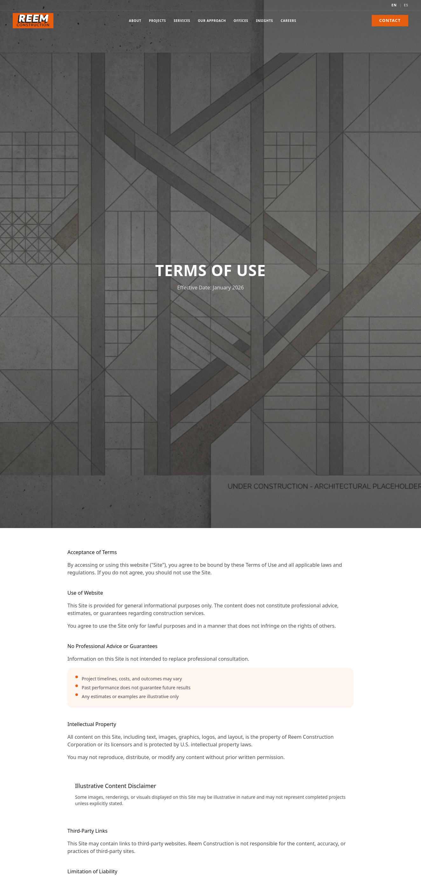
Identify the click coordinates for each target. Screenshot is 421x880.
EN (394, 5)
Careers (288, 22)
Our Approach (212, 22)
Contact (390, 20)
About (135, 22)
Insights (264, 22)
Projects (157, 22)
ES (406, 5)
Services (182, 22)
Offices (241, 22)
